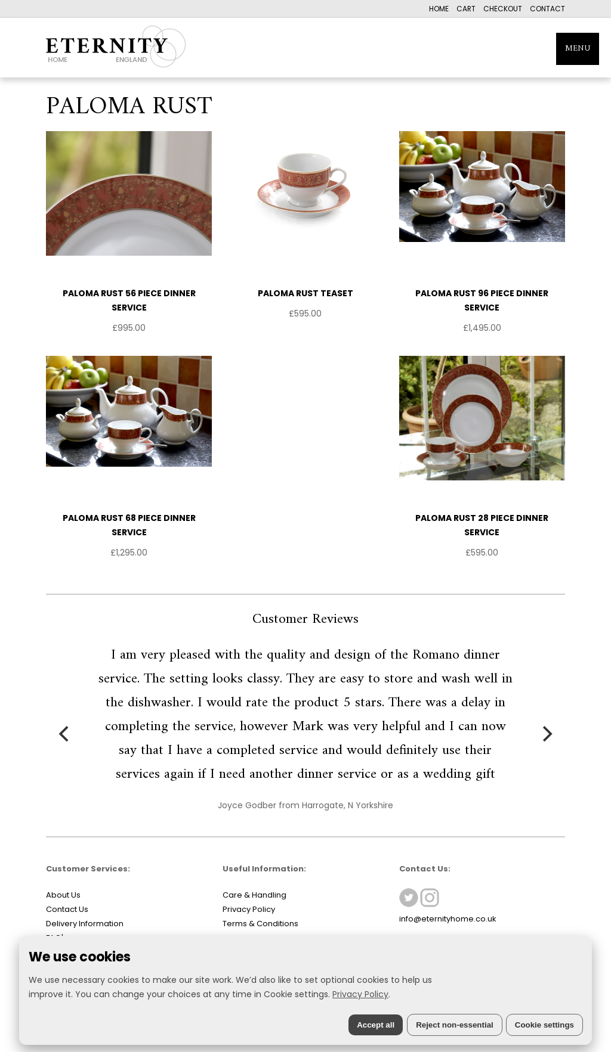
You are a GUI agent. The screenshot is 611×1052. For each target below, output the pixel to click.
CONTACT (547, 9)
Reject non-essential (454, 1024)
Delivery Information (85, 923)
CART (466, 9)
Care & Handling (254, 895)
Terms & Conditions (260, 923)
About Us (63, 895)
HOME (439, 9)
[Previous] (65, 734)
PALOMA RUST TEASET (305, 293)
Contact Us (67, 909)
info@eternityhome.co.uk (447, 918)
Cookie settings (544, 1024)
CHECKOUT (502, 9)
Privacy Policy (249, 909)
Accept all (375, 1024)
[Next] (546, 734)
